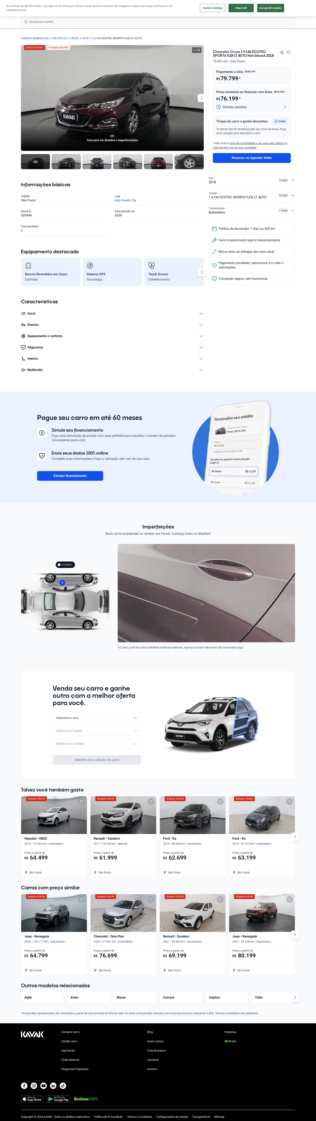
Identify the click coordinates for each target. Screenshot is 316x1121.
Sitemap (219, 1102)
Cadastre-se (283, 8)
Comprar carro (119, 8)
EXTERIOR (64, 564)
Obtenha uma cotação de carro (96, 744)
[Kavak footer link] (32, 1036)
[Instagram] (34, 1071)
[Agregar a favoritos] (288, 52)
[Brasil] (253, 8)
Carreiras (153, 1045)
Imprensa (230, 1017)
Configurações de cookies (172, 1102)
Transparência (201, 1102)
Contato (152, 1054)
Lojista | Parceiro (172, 8)
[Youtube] (43, 1071)
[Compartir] (281, 52)
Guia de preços (156, 1035)
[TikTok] (63, 1071)
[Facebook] (24, 1071)
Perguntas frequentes (74, 1054)
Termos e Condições (139, 1102)
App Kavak (68, 1035)
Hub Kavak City (125, 200)
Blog (150, 1017)
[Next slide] (202, 98)
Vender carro (145, 8)
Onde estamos (70, 1045)
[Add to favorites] (81, 787)
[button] (280, 121)
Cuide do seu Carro (203, 8)
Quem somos (155, 1026)
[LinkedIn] (53, 1071)
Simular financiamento (70, 476)
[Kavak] (32, 8)
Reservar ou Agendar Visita (252, 158)
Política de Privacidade (108, 1102)
